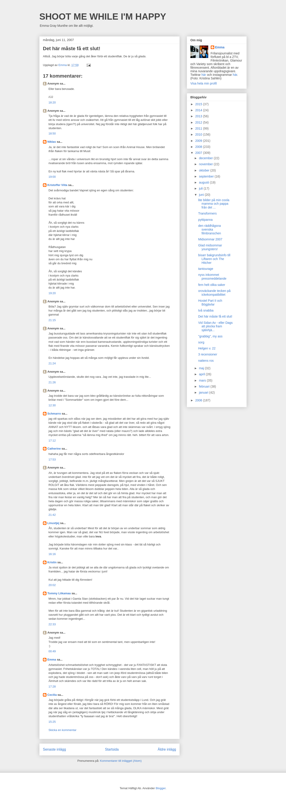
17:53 (52, 459)
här (204, 74)
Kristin (52, 562)
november (206, 164)
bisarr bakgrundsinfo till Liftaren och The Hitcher (214, 258)
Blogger (161, 788)
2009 (199, 140)
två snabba (206, 310)
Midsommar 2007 (210, 239)
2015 (199, 104)
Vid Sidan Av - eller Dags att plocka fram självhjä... (215, 326)
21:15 (52, 320)
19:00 (52, 176)
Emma (51, 659)
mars (203, 380)
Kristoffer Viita (57, 185)
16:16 (52, 554)
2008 (199, 147)
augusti (204, 182)
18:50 (52, 133)
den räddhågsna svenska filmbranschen (209, 229)
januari (204, 392)
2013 (199, 116)
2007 (199, 153)
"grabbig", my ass (210, 336)
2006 (199, 400)
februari (204, 386)
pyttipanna (205, 219)
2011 (199, 128)
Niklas (51, 141)
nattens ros (206, 360)
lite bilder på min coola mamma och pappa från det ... (213, 203)
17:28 (52, 686)
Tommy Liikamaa (59, 593)
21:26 (52, 382)
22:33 (52, 624)
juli (201, 188)
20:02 (52, 585)
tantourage (205, 268)
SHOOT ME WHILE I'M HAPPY (102, 16)
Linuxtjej (53, 523)
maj (202, 368)
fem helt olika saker (211, 285)
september (206, 176)
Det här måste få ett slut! (215, 316)
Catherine (54, 448)
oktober (204, 170)
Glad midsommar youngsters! (210, 247)
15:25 (52, 721)
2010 (199, 134)
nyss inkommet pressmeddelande (212, 276)
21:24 (52, 363)
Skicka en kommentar (62, 730)
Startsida (112, 749)
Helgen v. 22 (207, 348)
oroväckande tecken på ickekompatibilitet (214, 292)
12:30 (52, 405)
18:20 (52, 102)
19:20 (52, 293)
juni (202, 194)
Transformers (207, 213)
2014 (199, 110)
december (206, 158)
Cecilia (52, 694)
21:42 (52, 514)
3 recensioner (207, 354)
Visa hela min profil (203, 83)
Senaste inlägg (54, 749)
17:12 (52, 440)
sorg (201, 342)
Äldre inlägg (167, 749)
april (202, 374)
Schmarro (54, 413)
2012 (199, 122)
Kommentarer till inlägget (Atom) (120, 760)
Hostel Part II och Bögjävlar (210, 302)
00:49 (52, 651)
